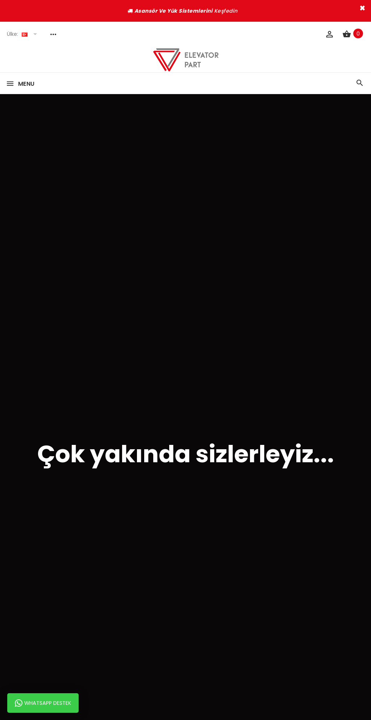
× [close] (362, 8)
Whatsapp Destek (43, 703)
